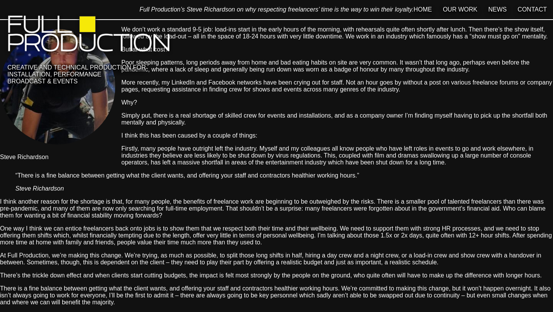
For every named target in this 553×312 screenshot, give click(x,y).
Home (423, 9)
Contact (532, 9)
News (497, 9)
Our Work (460, 9)
